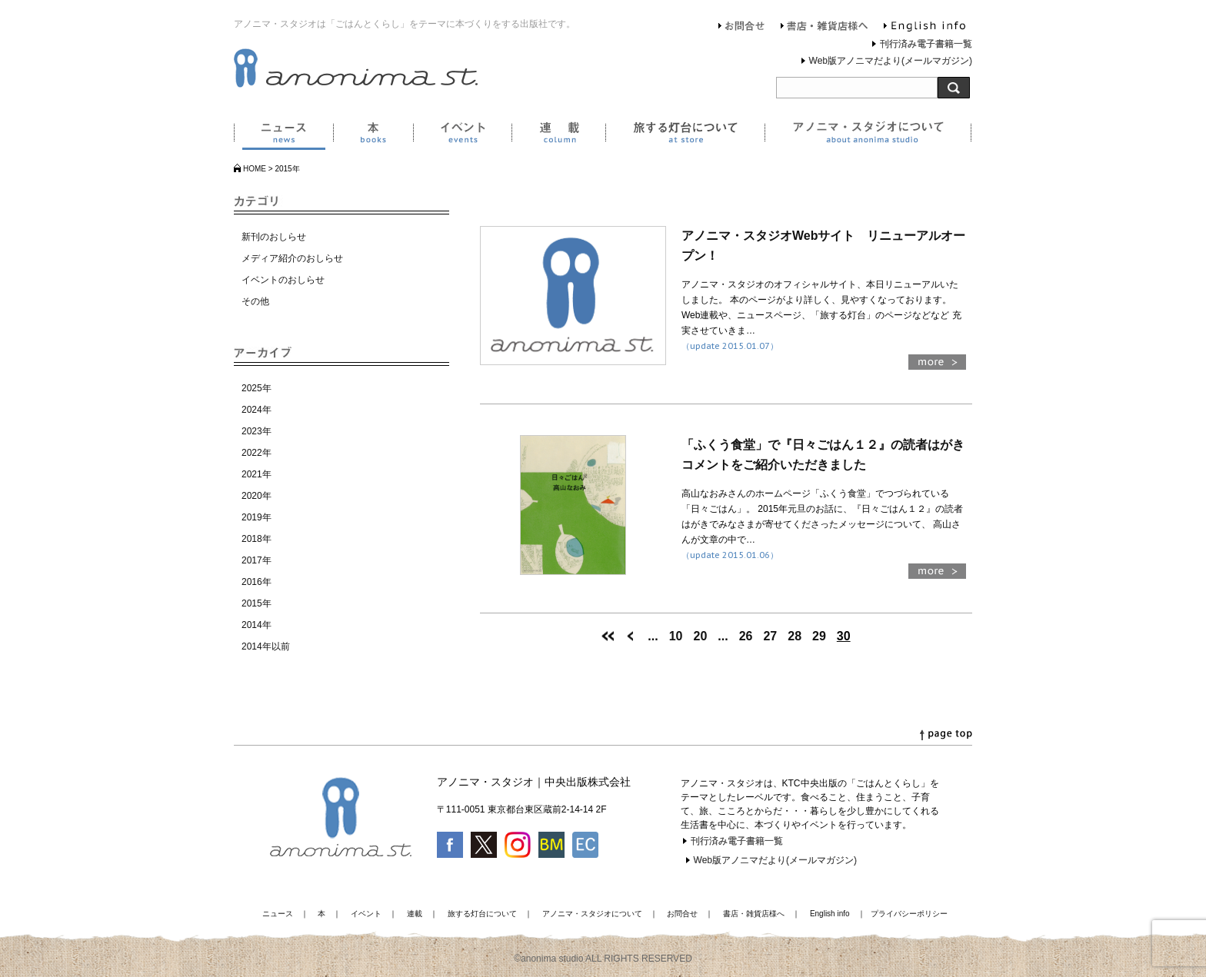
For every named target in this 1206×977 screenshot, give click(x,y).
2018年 (257, 538)
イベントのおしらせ (283, 279)
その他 (255, 301)
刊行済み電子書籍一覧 (926, 43)
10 (676, 636)
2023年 (257, 431)
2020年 (257, 495)
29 (819, 636)
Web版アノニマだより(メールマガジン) (890, 60)
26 (746, 636)
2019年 (257, 517)
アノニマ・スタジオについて (868, 135)
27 (770, 636)
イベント (462, 135)
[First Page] (608, 636)
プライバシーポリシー (909, 913)
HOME (254, 168)
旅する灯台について (685, 135)
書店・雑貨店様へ (824, 27)
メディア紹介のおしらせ (292, 258)
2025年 (257, 388)
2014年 (257, 625)
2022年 (257, 452)
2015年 (257, 603)
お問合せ (741, 27)
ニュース (283, 135)
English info (924, 27)
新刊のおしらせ (274, 236)
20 (701, 636)
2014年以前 (266, 646)
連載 (558, 135)
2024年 (257, 409)
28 (794, 636)
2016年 (257, 582)
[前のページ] (631, 636)
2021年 (257, 474)
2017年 (257, 560)
